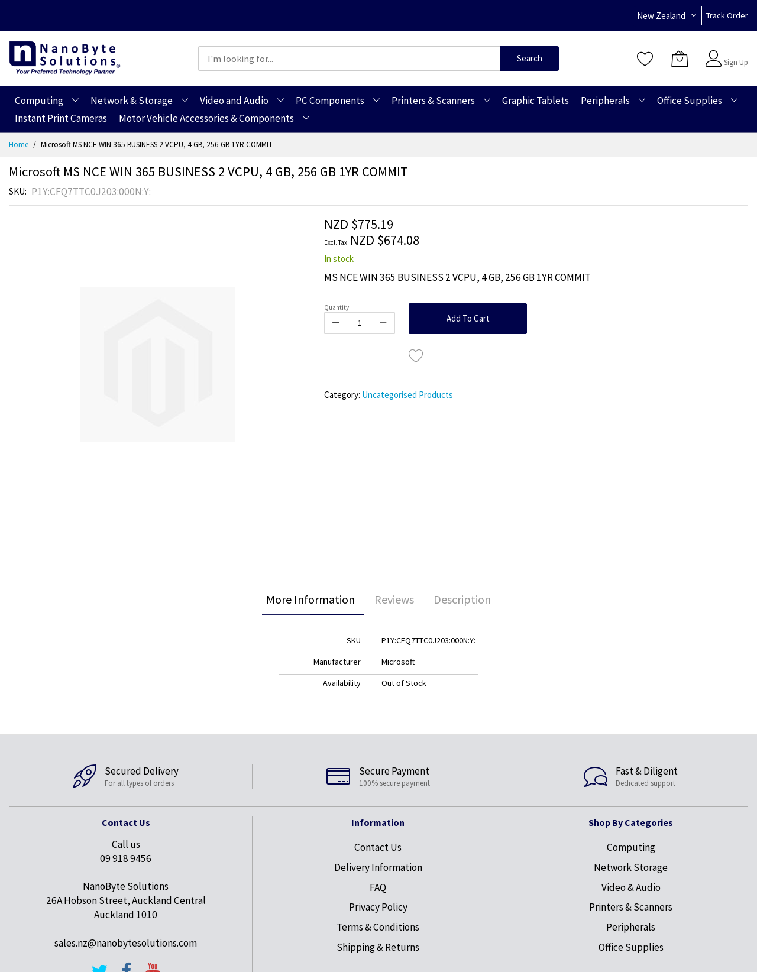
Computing (631, 847)
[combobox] (349, 58)
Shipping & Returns (378, 947)
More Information (310, 599)
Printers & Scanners (630, 906)
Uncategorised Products (407, 394)
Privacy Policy (378, 906)
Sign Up (736, 62)
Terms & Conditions (378, 927)
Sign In (734, 53)
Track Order (727, 15)
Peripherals (630, 927)
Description (462, 599)
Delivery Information (378, 867)
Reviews (394, 599)
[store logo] (65, 58)
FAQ (378, 887)
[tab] (310, 599)
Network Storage (631, 867)
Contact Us (378, 847)
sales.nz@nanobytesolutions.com (125, 943)
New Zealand (661, 15)
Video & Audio (631, 887)
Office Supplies (631, 947)
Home (18, 145)
